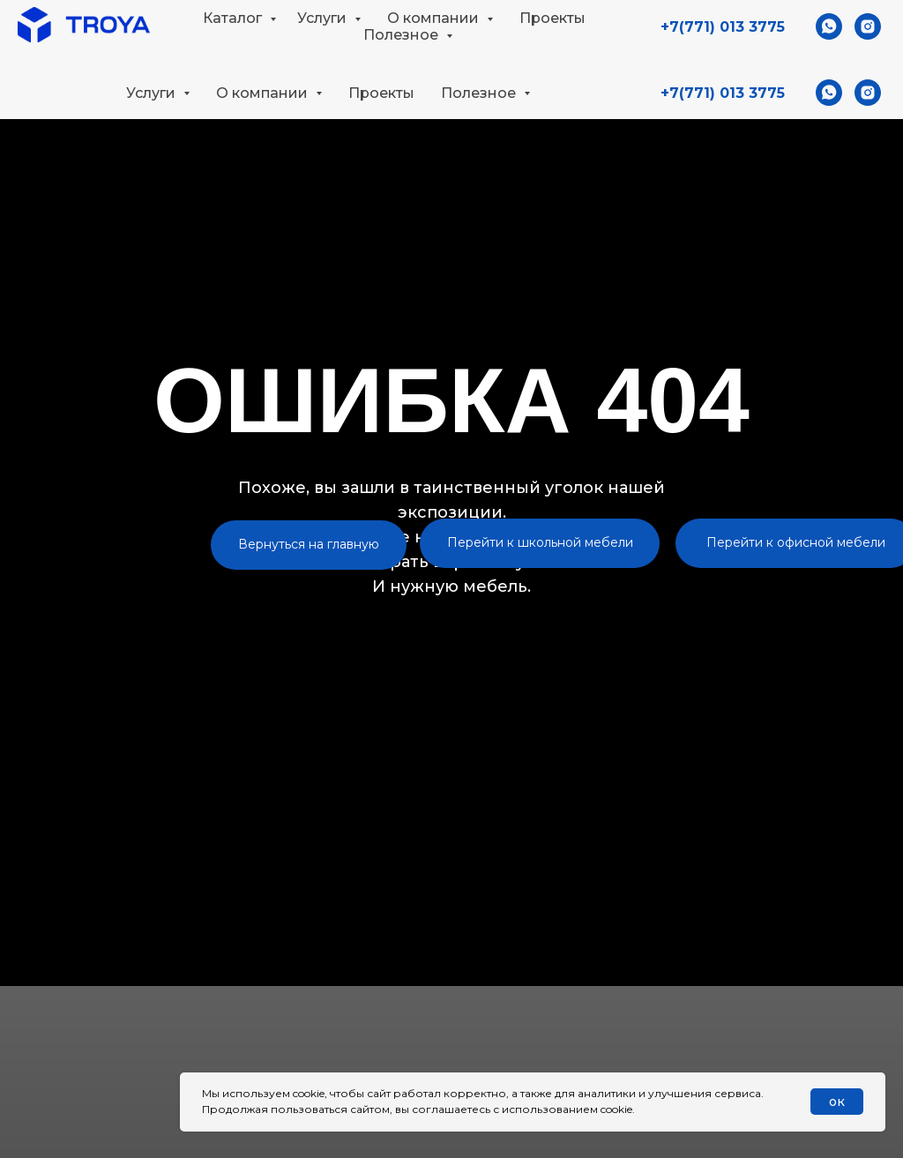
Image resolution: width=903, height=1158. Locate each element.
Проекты (381, 93)
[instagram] (867, 92)
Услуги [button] (152, 93)
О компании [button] (263, 93)
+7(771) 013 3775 (722, 93)
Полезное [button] (480, 93)
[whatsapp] (829, 92)
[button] (874, 32)
